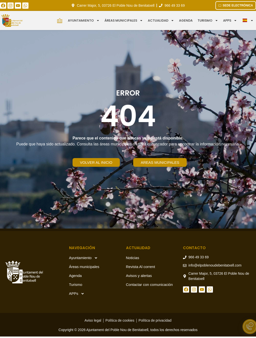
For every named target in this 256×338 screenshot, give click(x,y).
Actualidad (161, 20)
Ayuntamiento (84, 20)
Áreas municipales (123, 20)
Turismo (208, 20)
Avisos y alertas (139, 275)
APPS (230, 20)
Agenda (186, 20)
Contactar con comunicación (149, 284)
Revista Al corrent (140, 267)
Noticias (132, 258)
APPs (77, 293)
